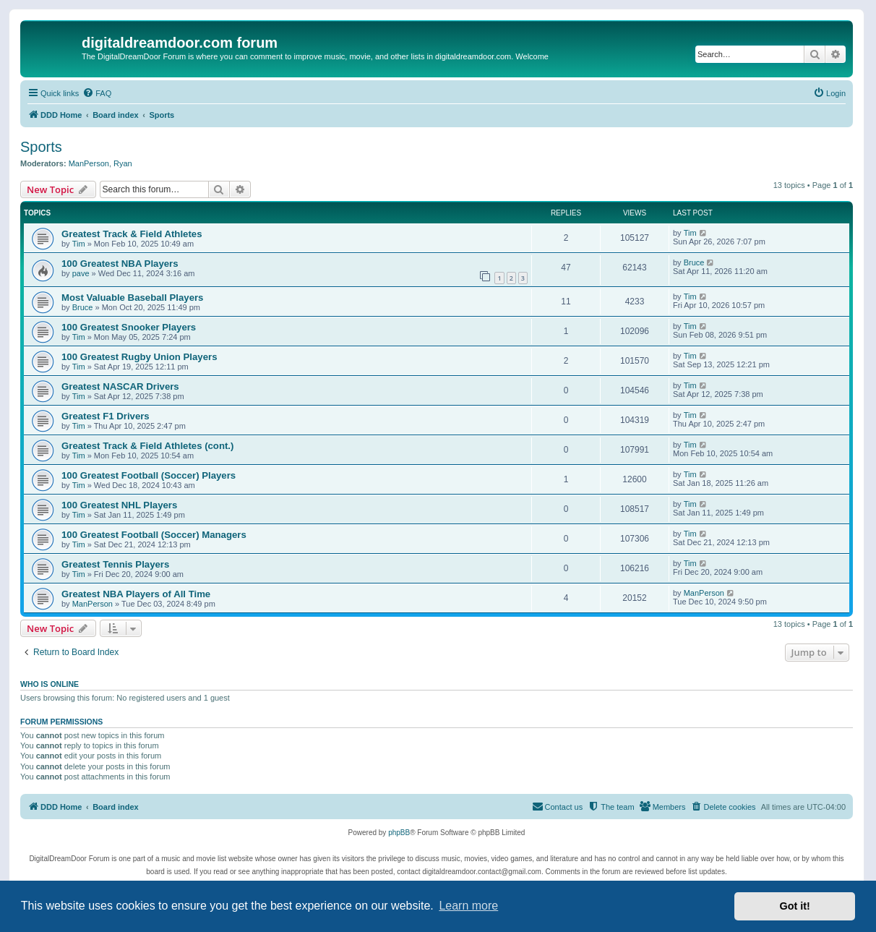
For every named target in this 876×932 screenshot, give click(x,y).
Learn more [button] (468, 905)
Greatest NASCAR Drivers (120, 386)
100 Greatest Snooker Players (128, 327)
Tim (78, 243)
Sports (41, 147)
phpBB (399, 833)
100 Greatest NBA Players (120, 263)
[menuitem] (96, 93)
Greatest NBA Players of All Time (135, 594)
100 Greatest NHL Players (119, 505)
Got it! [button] (795, 906)
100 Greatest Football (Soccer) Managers (153, 534)
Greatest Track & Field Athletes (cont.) (147, 445)
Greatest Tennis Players (115, 564)
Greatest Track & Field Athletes (131, 233)
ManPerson (89, 163)
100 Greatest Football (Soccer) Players (148, 475)
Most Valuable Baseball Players (132, 297)
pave (81, 273)
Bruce (694, 262)
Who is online (49, 684)
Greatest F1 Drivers (105, 416)
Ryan (122, 163)
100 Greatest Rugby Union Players (139, 356)
